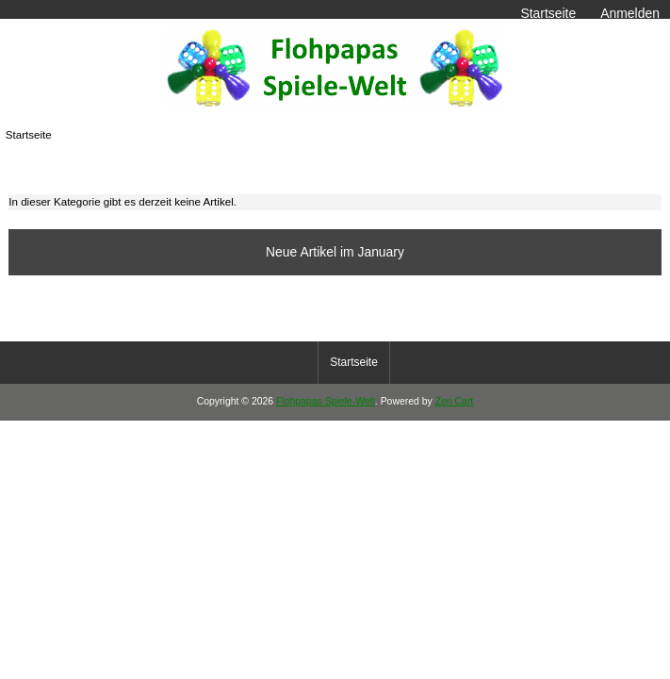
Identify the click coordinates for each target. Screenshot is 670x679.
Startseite (548, 13)
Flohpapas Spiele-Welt (325, 401)
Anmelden (630, 13)
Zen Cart (454, 401)
